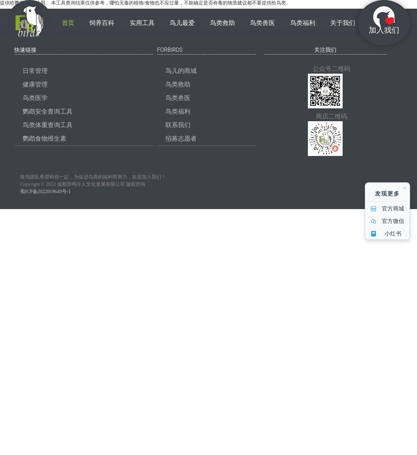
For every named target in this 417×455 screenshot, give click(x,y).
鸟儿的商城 (181, 70)
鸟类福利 (177, 111)
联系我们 (177, 125)
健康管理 (35, 84)
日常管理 (35, 70)
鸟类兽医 (177, 97)
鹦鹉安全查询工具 (48, 111)
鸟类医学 (35, 97)
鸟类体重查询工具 (48, 125)
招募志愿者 (181, 138)
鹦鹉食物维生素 (44, 138)
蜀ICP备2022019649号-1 (45, 191)
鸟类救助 (177, 84)
